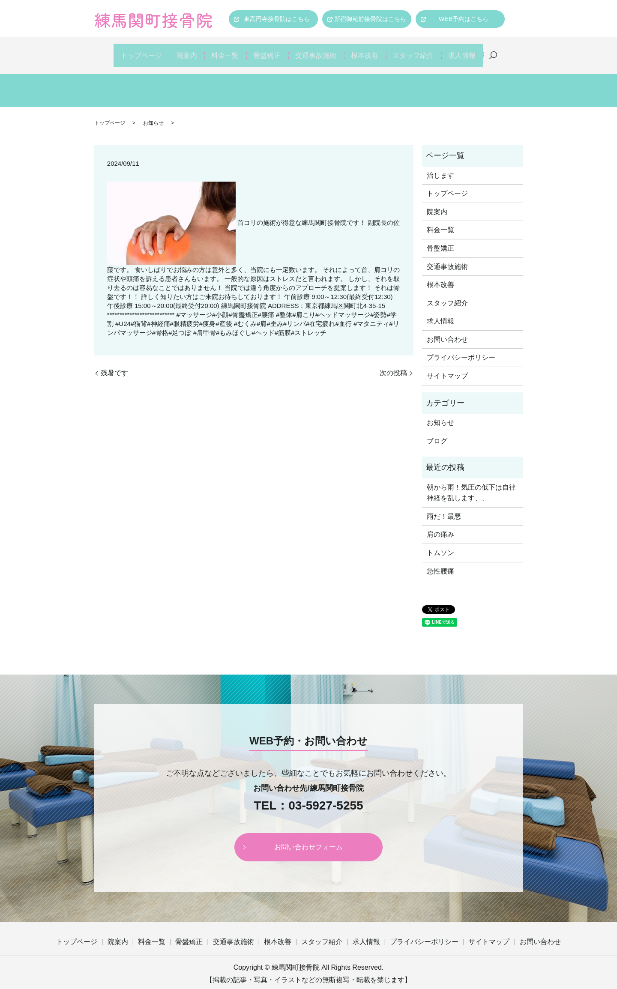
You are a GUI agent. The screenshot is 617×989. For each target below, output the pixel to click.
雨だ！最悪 (444, 506)
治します (440, 165)
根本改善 (368, 50)
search (501, 50)
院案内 (181, 50)
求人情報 (469, 50)
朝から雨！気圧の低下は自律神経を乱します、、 (471, 482)
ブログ (437, 430)
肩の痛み (440, 524)
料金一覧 (222, 50)
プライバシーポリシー (461, 347)
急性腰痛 (440, 561)
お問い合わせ (447, 329)
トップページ (133, 50)
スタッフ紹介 (419, 50)
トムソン (440, 542)
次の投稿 (393, 362)
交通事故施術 (317, 50)
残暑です (114, 362)
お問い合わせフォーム (308, 836)
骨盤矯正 (267, 50)
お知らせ (153, 113)
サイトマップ (447, 365)
